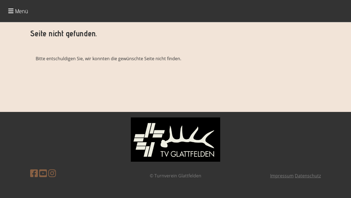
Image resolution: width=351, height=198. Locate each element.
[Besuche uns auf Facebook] (34, 173)
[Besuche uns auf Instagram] (52, 173)
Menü (18, 11)
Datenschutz (308, 176)
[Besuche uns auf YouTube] (43, 173)
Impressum (282, 176)
